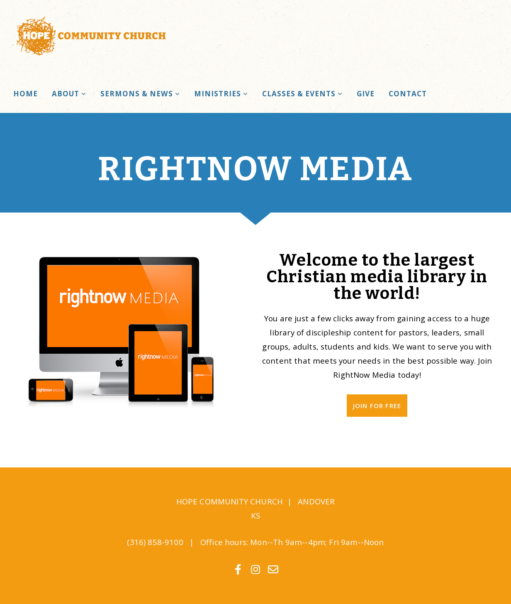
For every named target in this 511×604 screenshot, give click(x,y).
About (69, 93)
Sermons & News (140, 93)
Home (25, 93)
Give (366, 93)
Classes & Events (302, 93)
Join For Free (377, 405)
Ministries (221, 93)
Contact (408, 93)
